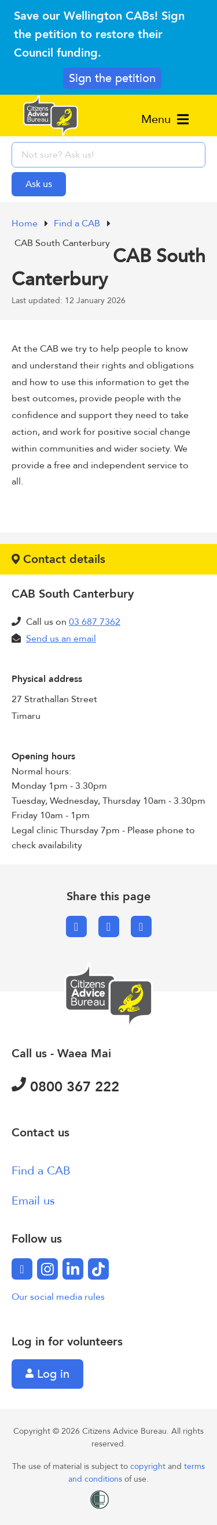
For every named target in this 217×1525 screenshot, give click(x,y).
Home (26, 223)
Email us (33, 1201)
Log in (47, 1374)
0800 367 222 (65, 1087)
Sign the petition (112, 78)
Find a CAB (78, 223)
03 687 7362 (94, 622)
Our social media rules (58, 1297)
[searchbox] (108, 155)
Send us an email (61, 638)
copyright (149, 1466)
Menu (165, 119)
